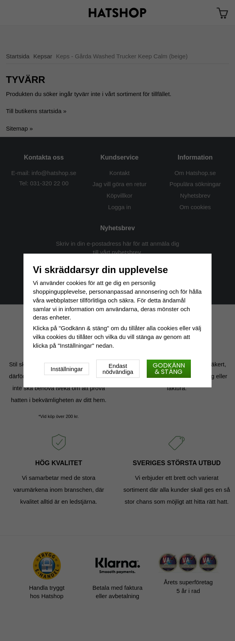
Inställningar (66, 369)
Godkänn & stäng (169, 368)
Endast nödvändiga (118, 368)
